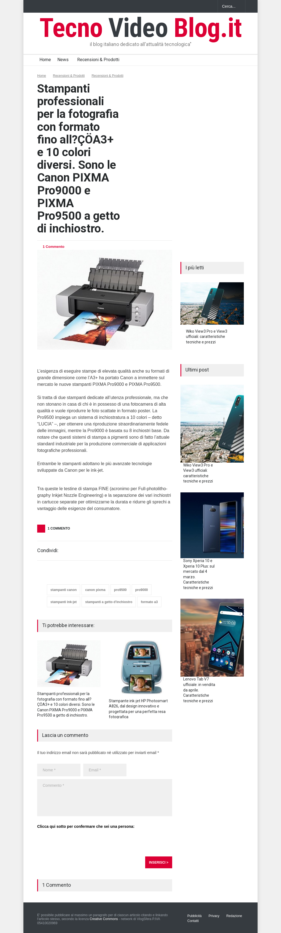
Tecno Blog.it (140, 27)
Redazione (234, 916)
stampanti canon (63, 590)
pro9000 (141, 590)
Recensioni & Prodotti (98, 59)
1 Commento (53, 247)
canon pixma (95, 590)
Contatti (193, 921)
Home (45, 59)
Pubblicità (194, 916)
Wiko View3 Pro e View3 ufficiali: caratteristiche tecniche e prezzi (206, 336)
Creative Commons (104, 919)
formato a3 (149, 602)
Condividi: (47, 550)
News (63, 59)
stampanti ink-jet (63, 602)
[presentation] (79, 843)
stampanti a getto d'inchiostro (108, 602)
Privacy (214, 916)
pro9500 (120, 590)
